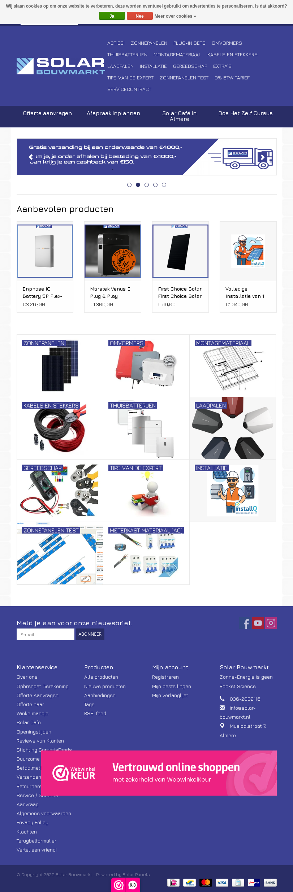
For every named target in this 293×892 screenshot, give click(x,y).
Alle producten (101, 677)
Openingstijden (34, 731)
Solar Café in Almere (179, 116)
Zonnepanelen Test (184, 77)
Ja (111, 16)
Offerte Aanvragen (38, 695)
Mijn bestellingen (171, 686)
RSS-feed (95, 713)
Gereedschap (190, 66)
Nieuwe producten (105, 686)
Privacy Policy (32, 822)
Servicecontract (129, 89)
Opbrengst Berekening (43, 686)
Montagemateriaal (177, 54)
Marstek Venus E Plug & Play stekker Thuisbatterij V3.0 (111, 293)
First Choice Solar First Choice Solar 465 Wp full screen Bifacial (180, 293)
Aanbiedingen (100, 695)
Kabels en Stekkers (232, 54)
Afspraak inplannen (113, 113)
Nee (140, 16)
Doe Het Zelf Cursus (245, 113)
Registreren (165, 677)
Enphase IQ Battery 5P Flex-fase (42, 293)
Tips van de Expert (130, 77)
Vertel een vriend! (37, 850)
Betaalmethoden (36, 768)
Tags (89, 704)
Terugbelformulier (36, 840)
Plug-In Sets (189, 43)
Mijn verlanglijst (170, 695)
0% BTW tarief (232, 77)
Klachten (27, 831)
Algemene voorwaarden (44, 813)
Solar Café (29, 722)
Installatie (153, 66)
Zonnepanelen (149, 43)
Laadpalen (120, 66)
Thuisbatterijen (127, 54)
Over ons (27, 677)
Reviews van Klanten (40, 740)
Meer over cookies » (175, 16)
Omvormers (227, 43)
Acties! (116, 43)
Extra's (222, 66)
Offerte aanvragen (47, 113)
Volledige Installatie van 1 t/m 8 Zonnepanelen (244, 293)
